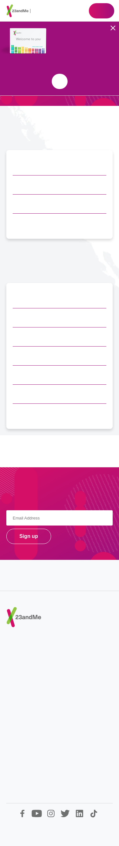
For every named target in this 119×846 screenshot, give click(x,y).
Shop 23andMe (60, 81)
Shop (101, 10)
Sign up (28, 536)
